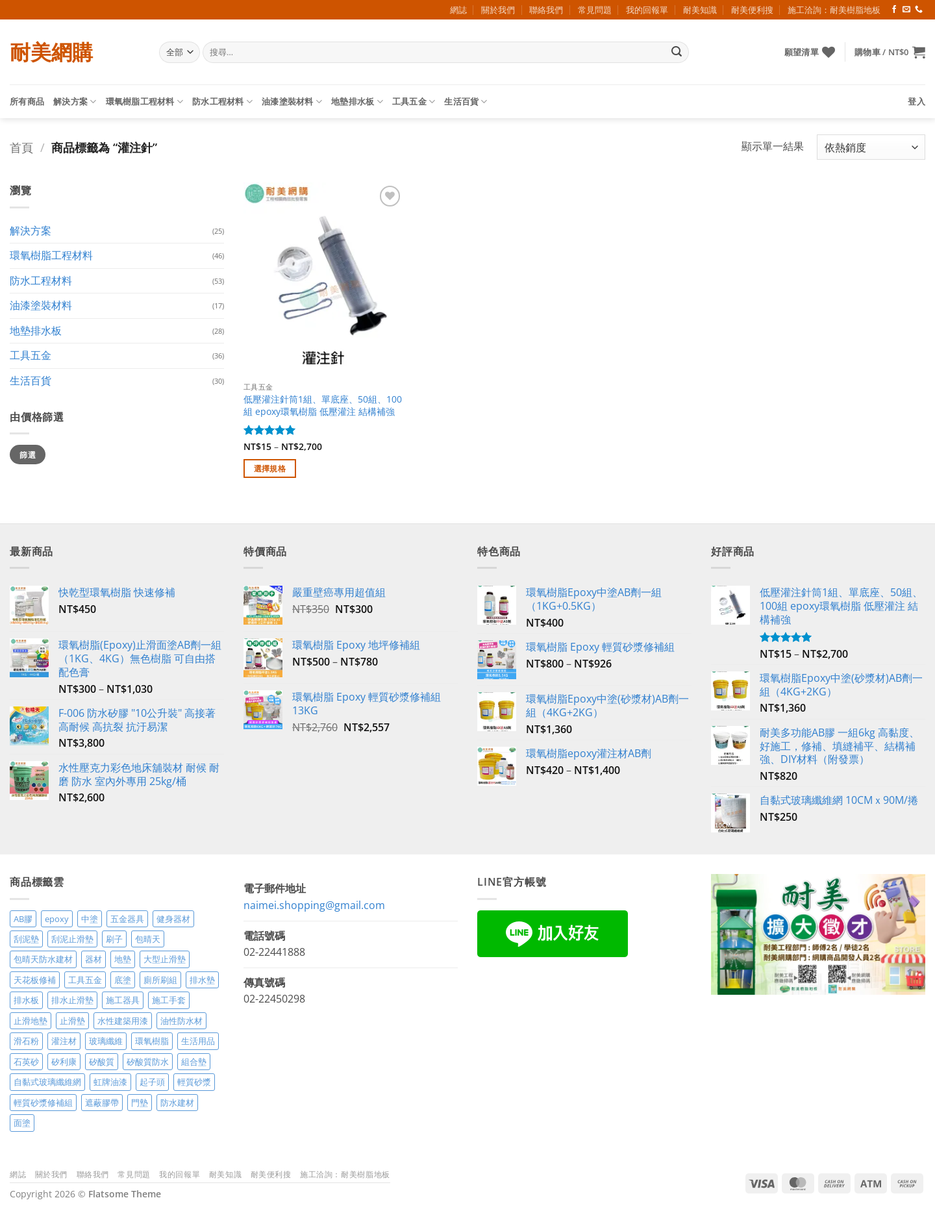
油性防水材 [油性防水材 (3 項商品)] (181, 1021)
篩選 (27, 454)
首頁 (21, 147)
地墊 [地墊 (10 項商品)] (122, 959)
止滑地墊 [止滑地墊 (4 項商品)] (30, 1021)
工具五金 (413, 101)
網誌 (458, 10)
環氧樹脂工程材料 (145, 101)
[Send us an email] (906, 9)
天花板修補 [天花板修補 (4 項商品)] (35, 980)
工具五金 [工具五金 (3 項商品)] (85, 980)
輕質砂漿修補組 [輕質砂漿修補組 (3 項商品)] (43, 1102)
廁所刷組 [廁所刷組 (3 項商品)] (160, 980)
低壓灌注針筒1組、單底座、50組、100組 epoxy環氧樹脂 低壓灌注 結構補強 (322, 405)
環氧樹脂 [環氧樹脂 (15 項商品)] (152, 1041)
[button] (889, 52)
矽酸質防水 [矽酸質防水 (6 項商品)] (148, 1061)
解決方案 (74, 101)
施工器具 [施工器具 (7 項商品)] (123, 1000)
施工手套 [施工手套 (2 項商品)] (169, 1000)
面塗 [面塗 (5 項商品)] (22, 1123)
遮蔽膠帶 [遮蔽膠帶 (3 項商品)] (102, 1102)
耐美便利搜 (752, 10)
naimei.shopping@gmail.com (314, 905)
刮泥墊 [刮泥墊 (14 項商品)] (26, 939)
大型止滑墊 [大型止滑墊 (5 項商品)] (164, 959)
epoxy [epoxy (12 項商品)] (57, 919)
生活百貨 (465, 101)
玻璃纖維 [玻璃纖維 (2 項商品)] (106, 1041)
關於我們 (498, 10)
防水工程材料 (222, 101)
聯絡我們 (546, 10)
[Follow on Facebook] (894, 9)
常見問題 (595, 10)
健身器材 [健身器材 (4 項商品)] (173, 919)
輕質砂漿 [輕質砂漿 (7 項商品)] (194, 1082)
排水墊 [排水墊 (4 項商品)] (202, 980)
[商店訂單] (871, 147)
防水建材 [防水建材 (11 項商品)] (177, 1102)
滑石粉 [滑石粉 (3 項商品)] (26, 1041)
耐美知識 (700, 10)
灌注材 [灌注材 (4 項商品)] (64, 1041)
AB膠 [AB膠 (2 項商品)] (23, 919)
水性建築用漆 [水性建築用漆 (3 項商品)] (122, 1021)
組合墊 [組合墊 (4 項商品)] (193, 1061)
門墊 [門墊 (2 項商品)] (139, 1102)
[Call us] (919, 9)
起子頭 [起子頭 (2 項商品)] (152, 1082)
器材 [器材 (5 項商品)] (93, 959)
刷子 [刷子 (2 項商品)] (114, 939)
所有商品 (27, 101)
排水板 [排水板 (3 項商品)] (26, 1000)
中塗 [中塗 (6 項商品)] (89, 919)
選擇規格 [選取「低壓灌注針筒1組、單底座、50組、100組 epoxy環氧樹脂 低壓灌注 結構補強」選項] (270, 468)
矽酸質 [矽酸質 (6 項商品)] (101, 1061)
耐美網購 (51, 52)
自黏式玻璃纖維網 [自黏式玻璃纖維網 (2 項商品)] (47, 1082)
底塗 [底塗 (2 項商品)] (122, 980)
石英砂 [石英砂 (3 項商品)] (26, 1061)
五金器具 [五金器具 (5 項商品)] (127, 919)
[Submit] (677, 53)
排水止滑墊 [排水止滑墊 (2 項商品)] (72, 1000)
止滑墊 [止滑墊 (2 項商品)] (72, 1021)
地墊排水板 (357, 101)
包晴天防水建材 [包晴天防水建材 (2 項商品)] (43, 959)
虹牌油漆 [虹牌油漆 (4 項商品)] (110, 1082)
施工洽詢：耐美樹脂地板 (834, 10)
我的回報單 (647, 10)
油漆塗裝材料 (292, 101)
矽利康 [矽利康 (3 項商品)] (64, 1061)
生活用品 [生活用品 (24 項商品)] (198, 1041)
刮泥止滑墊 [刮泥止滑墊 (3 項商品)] (72, 939)
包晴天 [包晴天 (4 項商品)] (147, 939)
